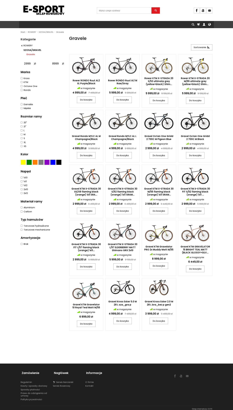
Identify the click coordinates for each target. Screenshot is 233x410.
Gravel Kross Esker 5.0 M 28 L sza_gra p (122, 304)
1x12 (24, 185)
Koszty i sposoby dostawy (34, 383)
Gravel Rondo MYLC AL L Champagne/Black (122, 138)
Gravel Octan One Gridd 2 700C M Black (195, 138)
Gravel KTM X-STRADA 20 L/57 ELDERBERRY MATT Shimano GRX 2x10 (122, 247)
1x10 (24, 177)
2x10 (24, 189)
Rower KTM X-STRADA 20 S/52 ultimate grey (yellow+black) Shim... (158, 81)
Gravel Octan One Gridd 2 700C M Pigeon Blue (158, 138)
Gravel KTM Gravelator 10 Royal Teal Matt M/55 (86, 306)
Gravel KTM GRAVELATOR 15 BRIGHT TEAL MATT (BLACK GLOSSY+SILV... (195, 250)
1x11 (24, 181)
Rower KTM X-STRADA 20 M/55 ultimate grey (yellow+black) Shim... (195, 81)
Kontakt (89, 383)
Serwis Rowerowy (61, 383)
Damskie (27, 104)
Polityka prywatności (31, 397)
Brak (24, 243)
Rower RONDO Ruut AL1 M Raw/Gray (122, 82)
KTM (24, 82)
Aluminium (28, 207)
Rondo (26, 90)
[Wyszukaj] (155, 10)
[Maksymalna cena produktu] (55, 63)
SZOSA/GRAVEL (32, 50)
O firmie (89, 380)
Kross (25, 78)
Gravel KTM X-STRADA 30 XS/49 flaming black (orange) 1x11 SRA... (86, 192)
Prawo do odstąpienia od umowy (34, 392)
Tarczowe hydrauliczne (35, 225)
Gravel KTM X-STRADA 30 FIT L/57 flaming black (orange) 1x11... (86, 247)
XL (23, 142)
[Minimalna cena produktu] (27, 63)
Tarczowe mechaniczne (35, 229)
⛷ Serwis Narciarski (63, 380)
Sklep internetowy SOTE (202, 407)
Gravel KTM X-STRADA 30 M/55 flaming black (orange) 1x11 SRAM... (159, 192)
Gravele (30, 54)
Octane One (29, 86)
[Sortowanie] (201, 47)
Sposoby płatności (30, 387)
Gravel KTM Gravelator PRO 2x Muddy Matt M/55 (158, 248)
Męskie (26, 108)
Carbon (26, 211)
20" (24, 122)
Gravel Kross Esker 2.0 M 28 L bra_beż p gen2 (159, 304)
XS (23, 146)
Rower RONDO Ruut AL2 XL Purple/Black (86, 82)
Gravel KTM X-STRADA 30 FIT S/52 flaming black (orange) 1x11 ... (195, 192)
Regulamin (26, 380)
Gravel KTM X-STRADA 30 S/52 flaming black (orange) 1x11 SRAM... (122, 192)
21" (23, 126)
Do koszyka (86, 100)
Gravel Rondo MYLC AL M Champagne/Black (86, 138)
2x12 (24, 193)
